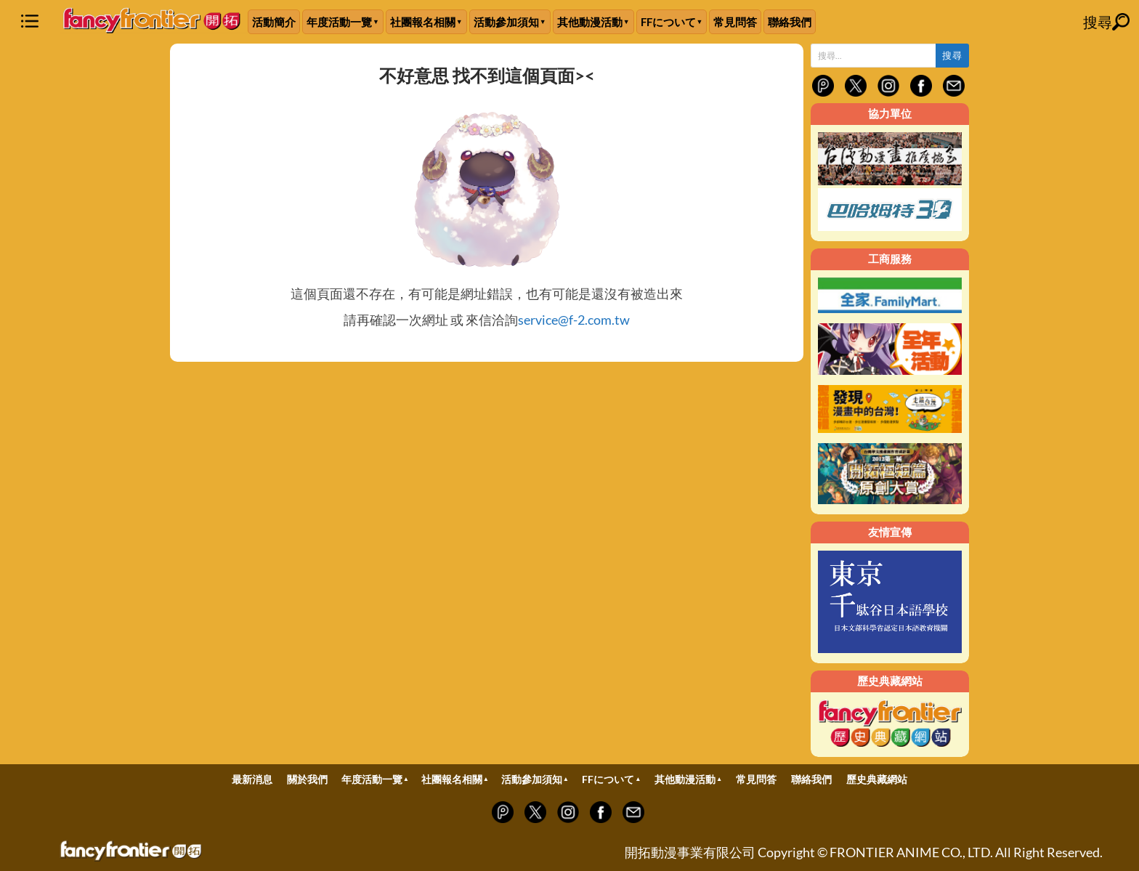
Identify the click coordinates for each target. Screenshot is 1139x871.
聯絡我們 (789, 21)
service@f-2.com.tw (574, 320)
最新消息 (252, 779)
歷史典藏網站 (876, 779)
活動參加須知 (506, 21)
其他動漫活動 (590, 21)
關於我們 (307, 779)
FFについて (668, 21)
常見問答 (735, 21)
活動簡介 (274, 21)
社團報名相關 (422, 21)
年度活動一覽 (339, 21)
